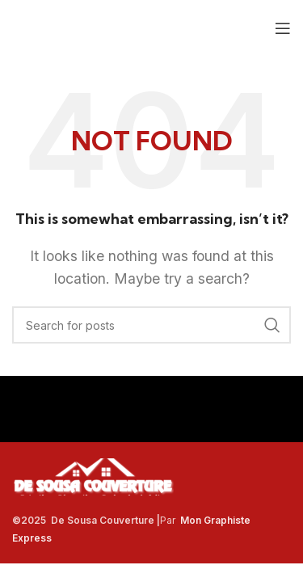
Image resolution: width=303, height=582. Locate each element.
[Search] (151, 325)
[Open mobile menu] (283, 28)
